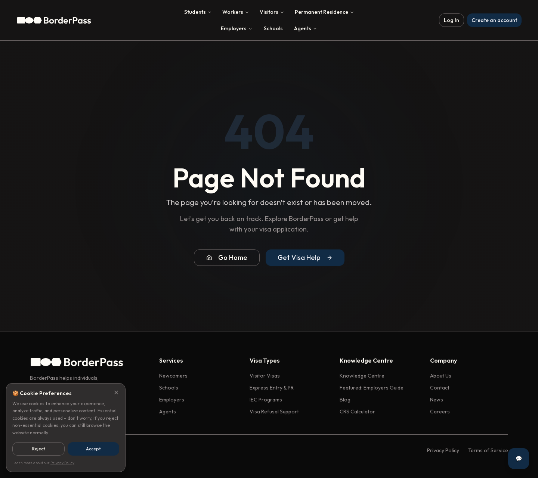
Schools (273, 28)
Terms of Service (488, 450)
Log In (451, 20)
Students (198, 12)
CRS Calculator (357, 411)
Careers (440, 411)
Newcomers (173, 375)
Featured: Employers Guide (372, 387)
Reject (38, 448)
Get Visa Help (305, 257)
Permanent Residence (324, 12)
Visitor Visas (265, 375)
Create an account (494, 20)
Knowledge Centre (362, 375)
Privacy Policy (443, 450)
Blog (345, 399)
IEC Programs (266, 399)
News (436, 399)
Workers (235, 12)
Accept (93, 448)
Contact (439, 387)
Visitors (272, 12)
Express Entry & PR (272, 387)
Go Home (226, 257)
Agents (305, 28)
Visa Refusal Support (274, 411)
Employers (237, 28)
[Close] (116, 392)
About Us (440, 375)
